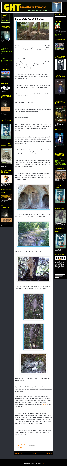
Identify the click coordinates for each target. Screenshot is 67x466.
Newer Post (18, 453)
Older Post (48, 453)
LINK (45, 404)
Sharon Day (59, 28)
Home (34, 453)
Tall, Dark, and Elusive (6, 56)
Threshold (3, 58)
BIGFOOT (22, 447)
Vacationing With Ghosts (6, 51)
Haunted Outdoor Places (60, 164)
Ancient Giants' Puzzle (60, 163)
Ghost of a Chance (5, 53)
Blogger (44, 463)
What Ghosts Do (58, 162)
